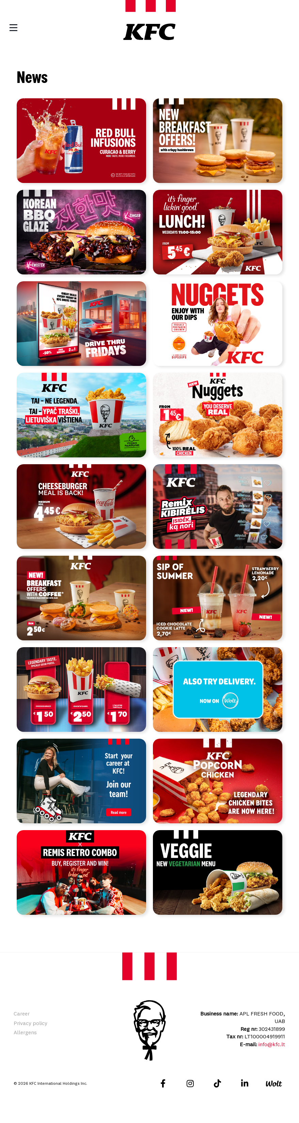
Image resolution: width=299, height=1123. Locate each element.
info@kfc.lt (271, 1050)
